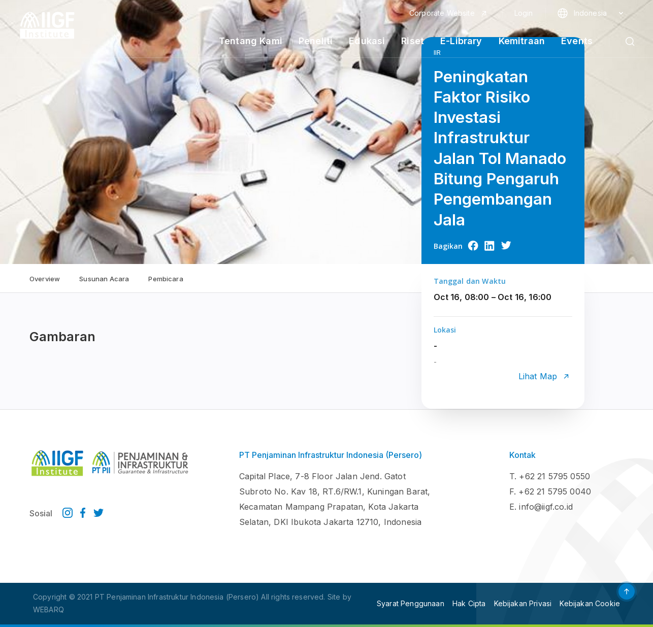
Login (523, 13)
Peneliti (316, 41)
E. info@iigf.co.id (541, 507)
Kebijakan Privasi (523, 603)
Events (577, 41)
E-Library (461, 41)
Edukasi (367, 41)
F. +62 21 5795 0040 (550, 491)
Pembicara (165, 279)
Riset (412, 41)
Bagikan (448, 246)
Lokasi (445, 330)
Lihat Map (537, 376)
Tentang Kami (250, 41)
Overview (44, 279)
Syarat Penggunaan (410, 603)
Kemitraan (522, 41)
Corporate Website (442, 13)
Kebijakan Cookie (590, 603)
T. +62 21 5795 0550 (549, 476)
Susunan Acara (104, 279)
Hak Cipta (468, 603)
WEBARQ (48, 609)
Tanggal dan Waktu (470, 281)
